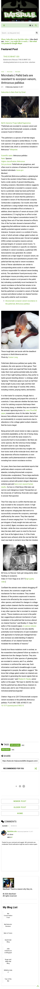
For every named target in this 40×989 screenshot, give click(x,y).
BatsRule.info (12, 831)
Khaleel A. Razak (24, 679)
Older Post (20, 807)
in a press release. (30, 626)
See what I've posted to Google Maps (19, 42)
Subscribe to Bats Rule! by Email (13, 92)
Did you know (6, 164)
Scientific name (7, 156)
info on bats (9, 71)
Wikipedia (13, 150)
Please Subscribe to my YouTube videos (15, 39)
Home (2, 71)
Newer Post (20, 801)
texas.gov (20, 170)
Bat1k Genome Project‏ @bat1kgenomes (16, 123)
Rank (3, 158)
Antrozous (21, 161)
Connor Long (13, 357)
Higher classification (8, 161)
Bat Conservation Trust (8, 915)
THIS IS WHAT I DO (11, 56)
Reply (9, 837)
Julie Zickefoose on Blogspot (8, 950)
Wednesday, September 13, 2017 (25, 831)
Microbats (17, 71)
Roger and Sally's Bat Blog (8, 961)
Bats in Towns (8, 933)
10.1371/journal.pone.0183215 (12, 706)
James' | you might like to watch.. (16, 41)
